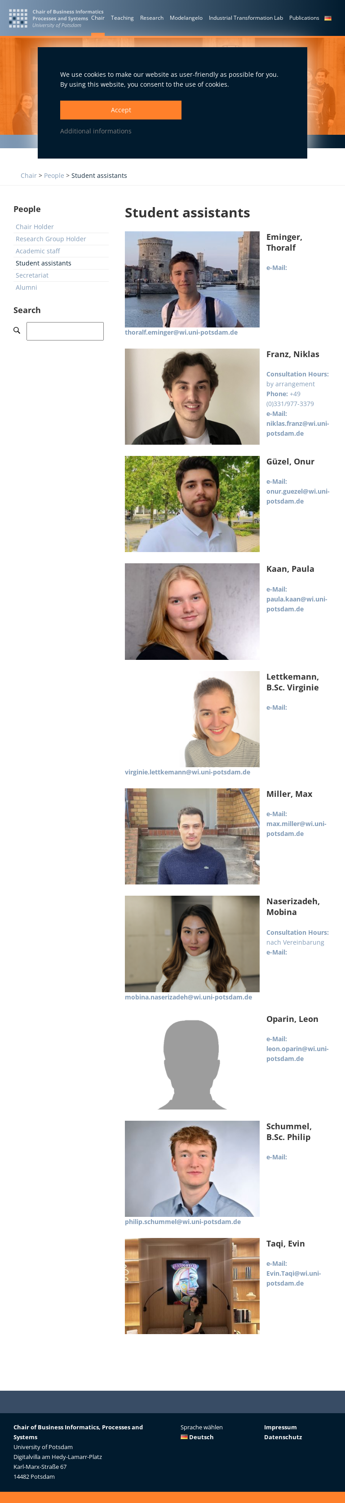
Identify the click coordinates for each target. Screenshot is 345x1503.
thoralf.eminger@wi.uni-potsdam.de (181, 332)
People (54, 175)
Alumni (26, 287)
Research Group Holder (51, 238)
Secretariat (32, 275)
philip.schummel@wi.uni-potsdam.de (183, 1221)
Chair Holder (35, 226)
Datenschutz (283, 1437)
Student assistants (99, 175)
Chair (29, 175)
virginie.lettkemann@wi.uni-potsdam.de (187, 772)
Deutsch (197, 1437)
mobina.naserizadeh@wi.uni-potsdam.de (188, 997)
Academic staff (38, 251)
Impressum (280, 1427)
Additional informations (96, 131)
